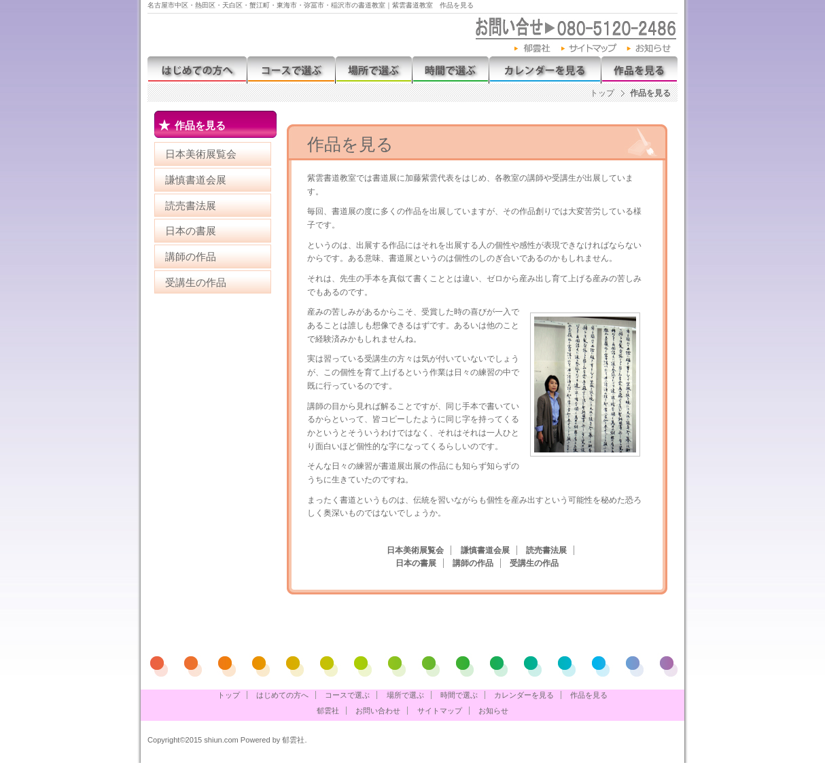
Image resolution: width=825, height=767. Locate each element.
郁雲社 (533, 48)
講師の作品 (190, 256)
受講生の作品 (195, 282)
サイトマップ (589, 48)
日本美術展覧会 (200, 154)
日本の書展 (190, 230)
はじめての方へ (197, 70)
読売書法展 (190, 205)
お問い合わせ (377, 711)
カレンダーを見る (545, 70)
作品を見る (639, 70)
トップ (602, 93)
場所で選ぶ (373, 70)
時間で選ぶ (450, 70)
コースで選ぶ (291, 70)
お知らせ (652, 48)
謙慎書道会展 (195, 179)
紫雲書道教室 (300, 34)
